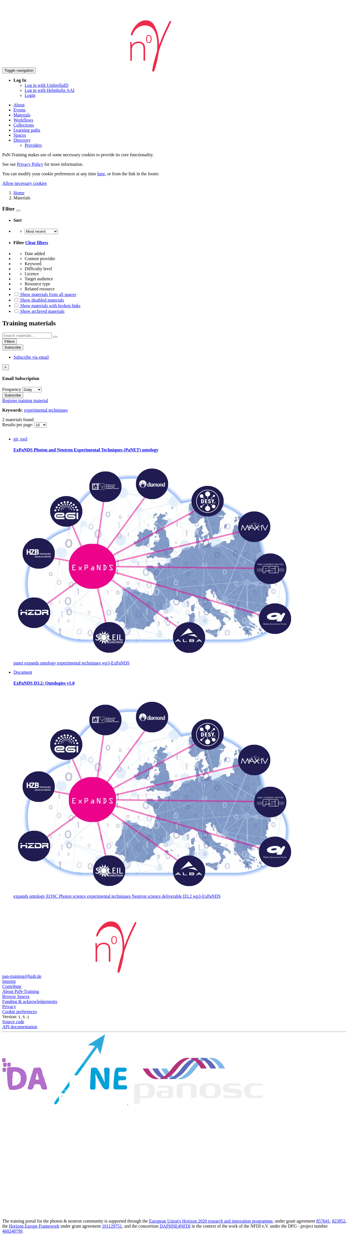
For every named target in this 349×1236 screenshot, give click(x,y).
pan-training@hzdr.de (21, 976)
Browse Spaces (15, 996)
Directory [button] (22, 140)
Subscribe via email (31, 357)
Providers (33, 145)
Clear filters (36, 242)
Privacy (9, 1006)
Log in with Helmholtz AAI (50, 90)
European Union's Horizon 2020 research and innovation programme (211, 1221)
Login (30, 95)
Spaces (19, 135)
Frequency (11, 389)
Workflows (23, 120)
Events (19, 110)
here (101, 173)
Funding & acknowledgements (29, 1001)
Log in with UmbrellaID (46, 85)
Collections (23, 125)
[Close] (5, 367)
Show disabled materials (38, 300)
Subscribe (12, 347)
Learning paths (26, 130)
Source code (13, 1021)
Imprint (9, 981)
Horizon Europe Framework (34, 1226)
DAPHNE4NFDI (175, 1226)
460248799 (12, 1231)
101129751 (112, 1226)
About (19, 104)
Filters (9, 341)
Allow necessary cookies (24, 183)
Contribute (11, 986)
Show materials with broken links (46, 305)
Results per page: (18, 424)
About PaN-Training (20, 991)
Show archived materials (38, 311)
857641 (323, 1221)
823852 (338, 1221)
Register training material (25, 400)
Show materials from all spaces (44, 294)
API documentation (19, 1026)
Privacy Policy (30, 164)
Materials (21, 115)
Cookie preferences (19, 1011)
